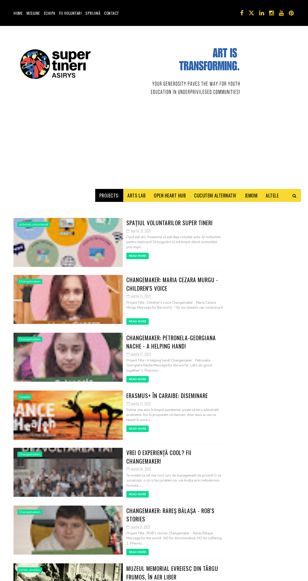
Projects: (109, 249)
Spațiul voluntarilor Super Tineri (133, 279)
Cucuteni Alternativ (215, 249)
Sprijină (92, 13)
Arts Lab (136, 249)
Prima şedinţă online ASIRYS (266, 400)
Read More (99, 307)
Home (18, 13)
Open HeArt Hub (170, 249)
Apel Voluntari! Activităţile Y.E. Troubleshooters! (266, 450)
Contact (111, 13)
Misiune (33, 13)
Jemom (251, 249)
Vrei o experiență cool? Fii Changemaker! (142, 503)
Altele (272, 249)
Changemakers (30, 337)
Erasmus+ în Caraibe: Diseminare (131, 447)
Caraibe (24, 449)
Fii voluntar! (70, 13)
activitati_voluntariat (33, 281)
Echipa (49, 13)
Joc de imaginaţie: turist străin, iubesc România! (263, 427)
